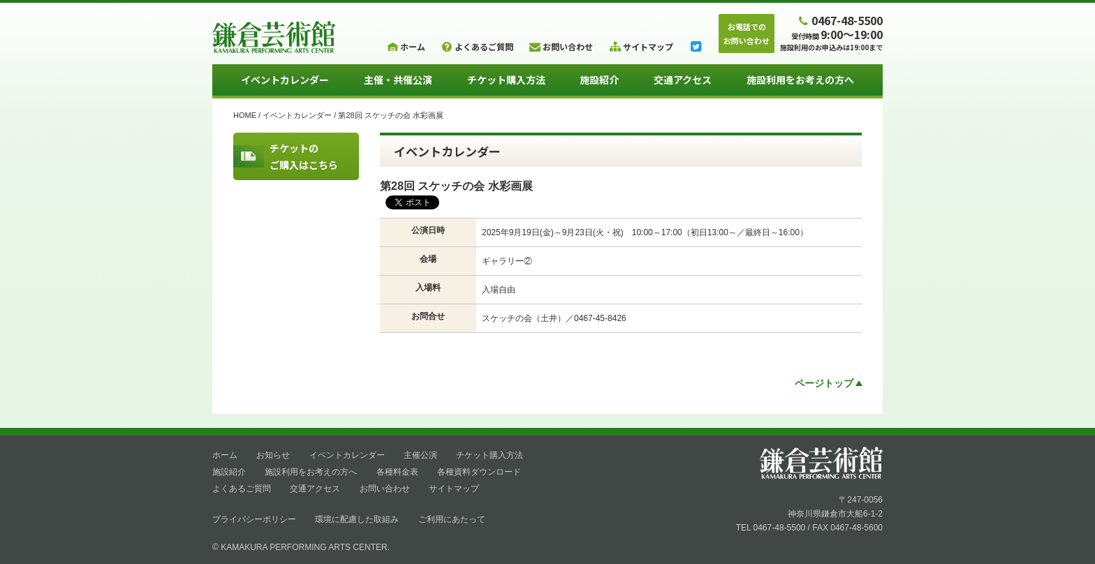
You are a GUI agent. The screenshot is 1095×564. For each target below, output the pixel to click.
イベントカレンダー (285, 80)
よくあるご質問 (241, 488)
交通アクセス (683, 80)
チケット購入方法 (506, 80)
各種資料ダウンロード (479, 472)
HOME (244, 115)
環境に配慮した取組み (357, 519)
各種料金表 (397, 472)
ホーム (224, 455)
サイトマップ (454, 488)
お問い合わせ (385, 488)
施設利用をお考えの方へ (800, 80)
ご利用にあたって (451, 519)
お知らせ (273, 455)
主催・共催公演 (398, 80)
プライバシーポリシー (254, 519)
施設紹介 (599, 80)
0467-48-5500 (839, 20)
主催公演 (420, 455)
